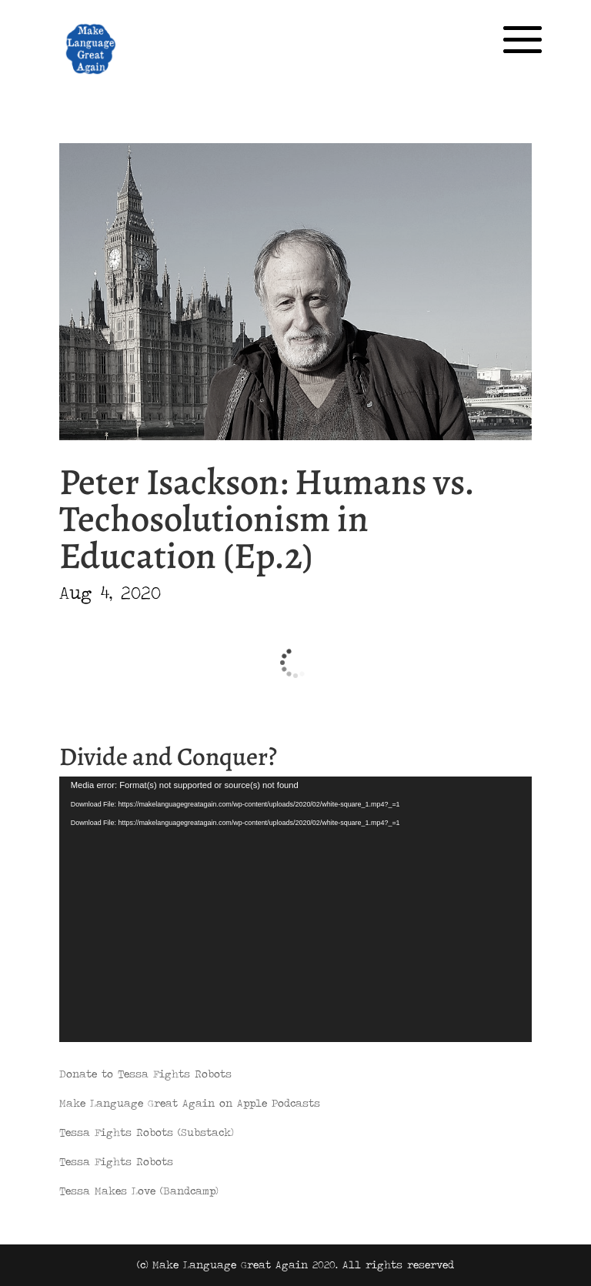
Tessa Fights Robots (116, 1161)
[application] (295, 910)
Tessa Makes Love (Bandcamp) (138, 1190)
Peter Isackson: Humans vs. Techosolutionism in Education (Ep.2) (266, 518)
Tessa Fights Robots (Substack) (146, 1132)
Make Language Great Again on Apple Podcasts (189, 1103)
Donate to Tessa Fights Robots (145, 1074)
